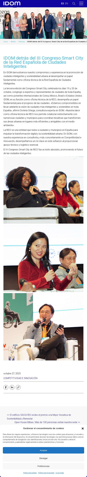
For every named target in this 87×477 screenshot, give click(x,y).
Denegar (43, 458)
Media (13, 42)
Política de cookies (30, 473)
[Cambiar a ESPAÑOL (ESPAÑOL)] (62, 3)
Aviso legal (60, 473)
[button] (82, 428)
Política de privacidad (46, 473)
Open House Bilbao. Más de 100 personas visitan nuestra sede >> (47, 422)
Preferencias (43, 466)
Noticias (22, 42)
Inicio (6, 42)
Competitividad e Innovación (20, 378)
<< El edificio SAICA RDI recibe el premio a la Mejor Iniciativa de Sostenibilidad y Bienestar (39, 417)
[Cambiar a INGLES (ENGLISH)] (66, 3)
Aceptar (43, 450)
